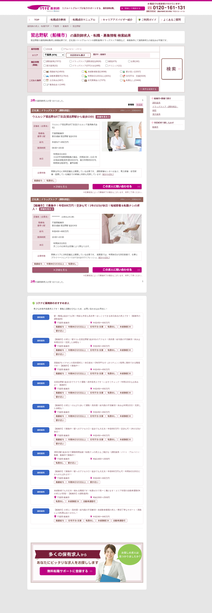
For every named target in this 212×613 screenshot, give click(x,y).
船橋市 (155, 127)
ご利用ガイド (148, 19)
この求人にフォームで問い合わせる (117, 187)
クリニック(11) (114, 66)
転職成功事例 (58, 19)
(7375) (94, 80)
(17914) (56, 76)
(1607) (53, 80)
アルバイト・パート (71, 49)
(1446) (54, 84)
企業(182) (133, 61)
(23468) (130, 80)
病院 (154, 110)
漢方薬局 (156, 114)
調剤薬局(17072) (52, 61)
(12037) (130, 71)
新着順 (131, 104)
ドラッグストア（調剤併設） (165, 106)
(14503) (54, 71)
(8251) (96, 76)
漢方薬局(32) (51, 66)
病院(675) (111, 61)
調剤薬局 (156, 103)
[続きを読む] (108, 174)
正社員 (48, 49)
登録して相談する (132, 8)
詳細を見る (61, 186)
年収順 (139, 104)
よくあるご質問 (172, 19)
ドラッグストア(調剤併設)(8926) (85, 61)
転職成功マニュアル (84, 19)
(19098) (94, 71)
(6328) (133, 76)
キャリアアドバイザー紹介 (117, 19)
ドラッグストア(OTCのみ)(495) (85, 66)
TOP (36, 19)
